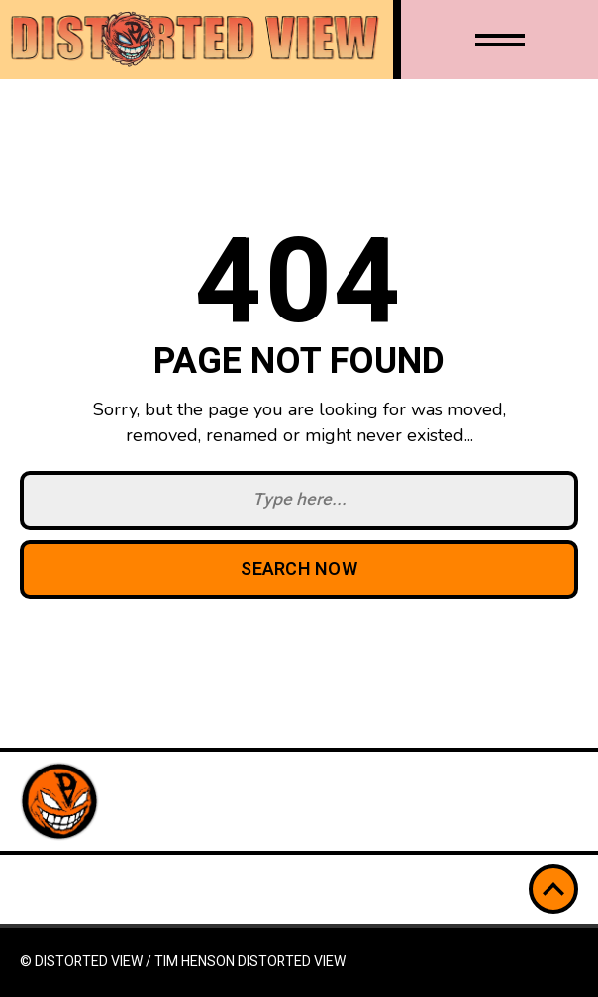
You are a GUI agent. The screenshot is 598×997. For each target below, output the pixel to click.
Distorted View (292, 962)
